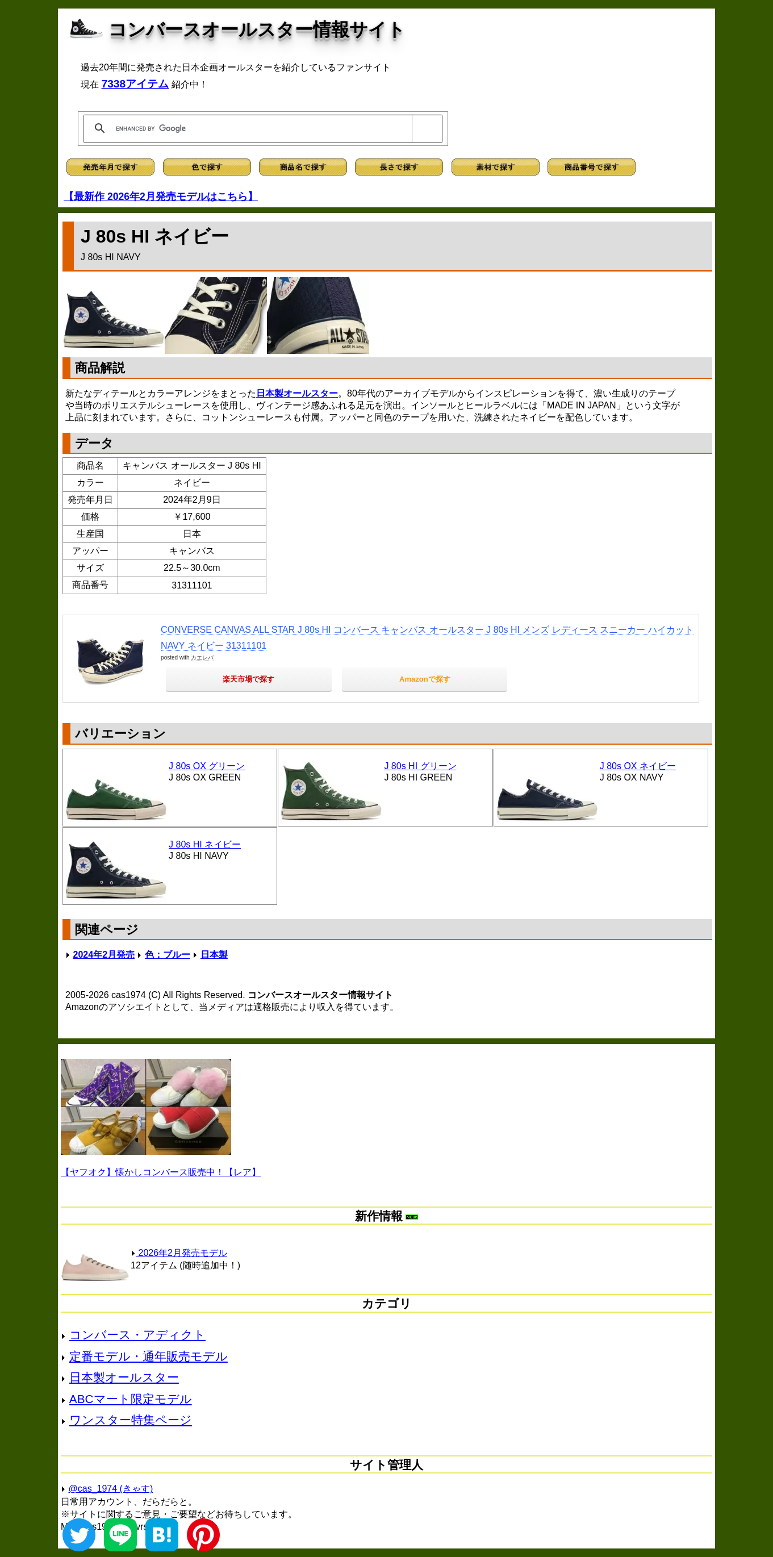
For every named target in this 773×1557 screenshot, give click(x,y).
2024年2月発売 (104, 954)
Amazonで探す (424, 679)
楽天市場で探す (248, 679)
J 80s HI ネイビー (205, 844)
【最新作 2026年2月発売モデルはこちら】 (161, 196)
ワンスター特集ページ (130, 1419)
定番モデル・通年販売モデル (148, 1356)
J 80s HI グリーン (420, 766)
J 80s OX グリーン (207, 766)
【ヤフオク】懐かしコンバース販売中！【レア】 (161, 1172)
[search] (261, 128)
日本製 (214, 954)
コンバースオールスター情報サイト (257, 29)
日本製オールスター (297, 393)
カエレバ (202, 657)
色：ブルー (167, 954)
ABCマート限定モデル (130, 1398)
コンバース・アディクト (137, 1334)
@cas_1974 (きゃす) (111, 1488)
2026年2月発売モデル (179, 1253)
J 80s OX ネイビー (638, 766)
